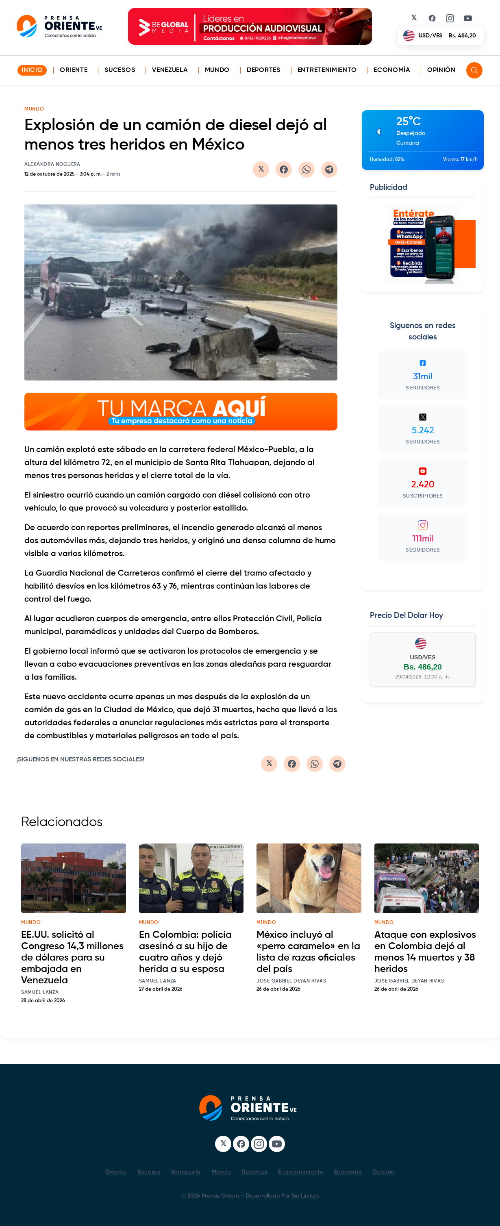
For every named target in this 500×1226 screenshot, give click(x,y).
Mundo (217, 70)
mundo (31, 922)
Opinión (441, 70)
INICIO (32, 70)
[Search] (474, 70)
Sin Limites (304, 1196)
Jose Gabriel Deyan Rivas (291, 981)
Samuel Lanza (40, 992)
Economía (392, 70)
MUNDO (34, 109)
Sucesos (119, 70)
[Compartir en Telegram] (329, 169)
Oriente (73, 70)
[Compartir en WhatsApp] (306, 169)
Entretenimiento (327, 70)
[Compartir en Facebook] (284, 169)
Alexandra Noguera (52, 164)
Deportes (263, 70)
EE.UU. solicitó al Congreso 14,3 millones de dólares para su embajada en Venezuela (72, 957)
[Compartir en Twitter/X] (261, 169)
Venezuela (169, 70)
